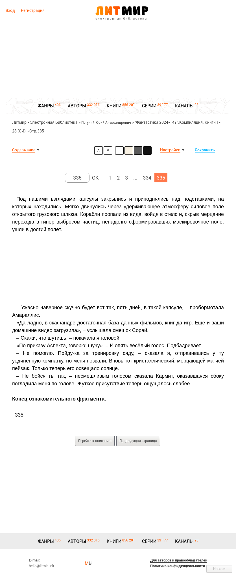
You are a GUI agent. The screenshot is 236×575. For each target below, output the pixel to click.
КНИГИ (114, 106)
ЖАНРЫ (46, 106)
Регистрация (33, 10)
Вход (10, 10)
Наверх (219, 569)
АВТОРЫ (77, 106)
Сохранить (205, 150)
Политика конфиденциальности (177, 566)
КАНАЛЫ (184, 106)
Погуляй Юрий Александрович (106, 123)
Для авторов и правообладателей (178, 560)
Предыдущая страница (138, 441)
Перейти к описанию (95, 441)
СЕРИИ (149, 106)
